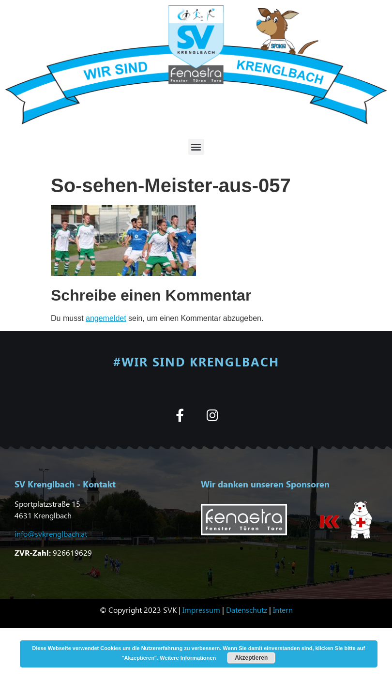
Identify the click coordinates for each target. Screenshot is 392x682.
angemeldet (106, 318)
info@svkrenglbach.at (51, 534)
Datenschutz (246, 610)
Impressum (201, 610)
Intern (283, 610)
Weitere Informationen (188, 658)
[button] (196, 147)
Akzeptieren (251, 657)
